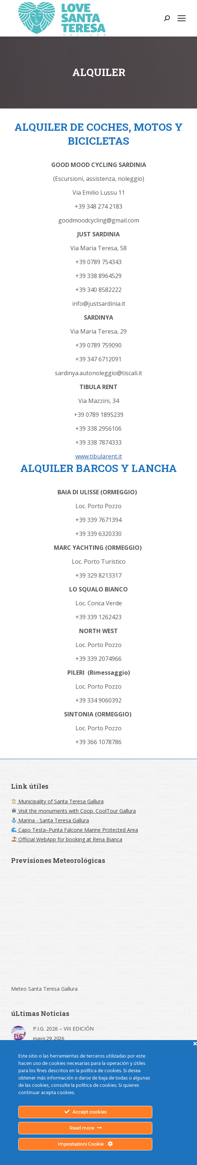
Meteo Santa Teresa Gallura (44, 988)
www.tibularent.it (98, 456)
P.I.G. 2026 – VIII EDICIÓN (63, 1028)
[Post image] (18, 1033)
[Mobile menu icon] (181, 18)
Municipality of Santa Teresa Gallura (57, 801)
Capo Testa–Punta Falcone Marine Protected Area (74, 829)
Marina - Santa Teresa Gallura (50, 820)
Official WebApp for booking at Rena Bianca (66, 839)
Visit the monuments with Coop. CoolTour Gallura (73, 810)
